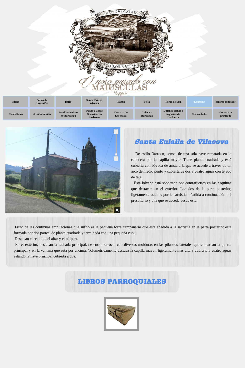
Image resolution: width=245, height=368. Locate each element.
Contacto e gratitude (225, 114)
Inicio (15, 101)
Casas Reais (16, 114)
